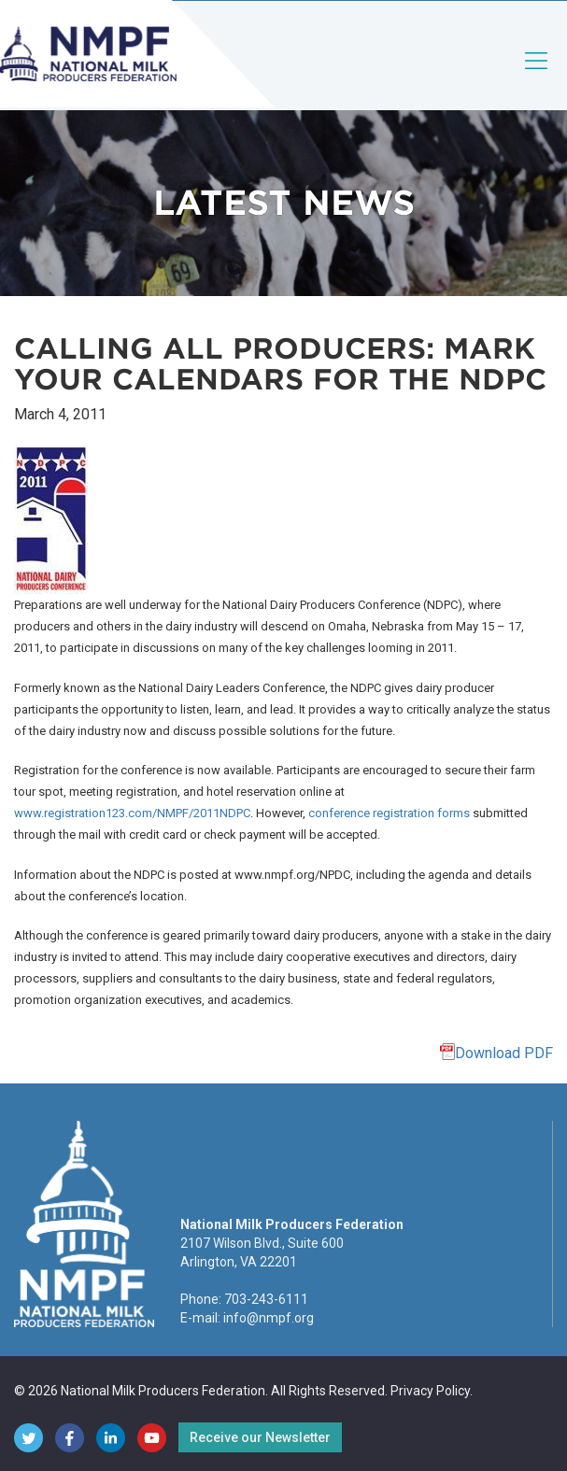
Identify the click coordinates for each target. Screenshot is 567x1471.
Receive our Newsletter (260, 1437)
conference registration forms (389, 813)
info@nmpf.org (268, 1317)
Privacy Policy (430, 1390)
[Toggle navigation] (537, 76)
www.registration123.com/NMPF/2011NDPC (132, 813)
